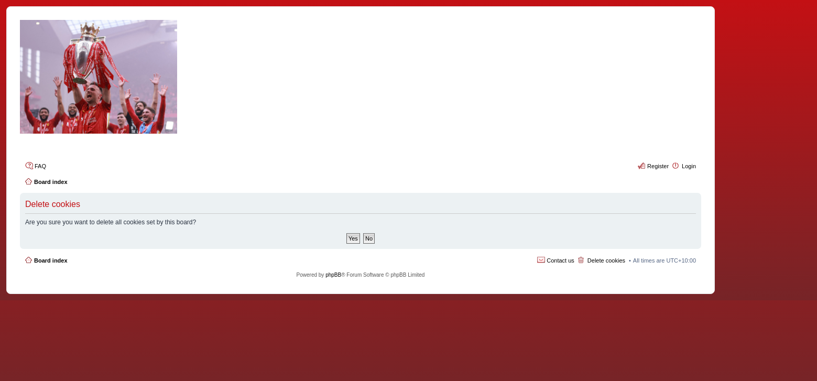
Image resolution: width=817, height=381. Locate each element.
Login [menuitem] (689, 166)
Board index (51, 260)
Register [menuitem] (658, 166)
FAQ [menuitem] (40, 166)
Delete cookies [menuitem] (606, 260)
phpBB (333, 275)
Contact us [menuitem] (560, 260)
